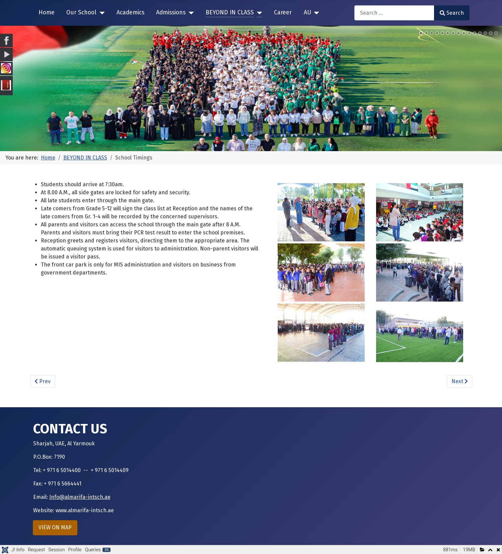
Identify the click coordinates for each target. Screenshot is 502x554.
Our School (81, 12)
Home (47, 12)
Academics (130, 12)
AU (307, 12)
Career (283, 12)
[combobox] (394, 12)
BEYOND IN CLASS (230, 12)
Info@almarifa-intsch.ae (80, 497)
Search (451, 13)
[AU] (315, 12)
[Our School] (100, 12)
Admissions (171, 12)
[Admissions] (190, 12)
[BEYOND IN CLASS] (258, 12)
